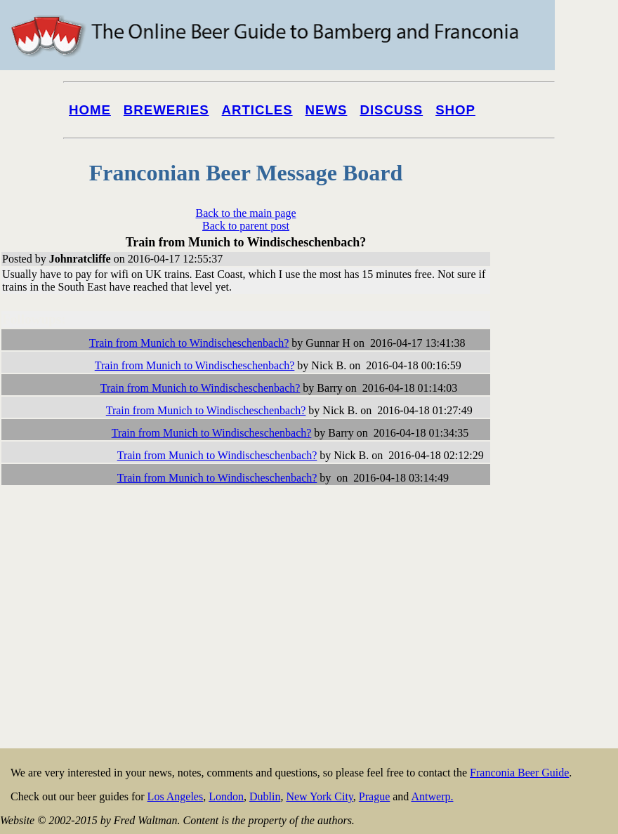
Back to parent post (245, 226)
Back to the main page (245, 213)
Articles (257, 109)
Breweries (166, 109)
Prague (374, 796)
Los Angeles (175, 796)
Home (90, 109)
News (326, 109)
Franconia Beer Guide (519, 773)
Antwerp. (432, 796)
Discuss (391, 109)
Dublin (264, 796)
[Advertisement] (562, 535)
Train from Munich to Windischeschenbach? (189, 343)
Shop (455, 109)
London (226, 796)
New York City (319, 796)
